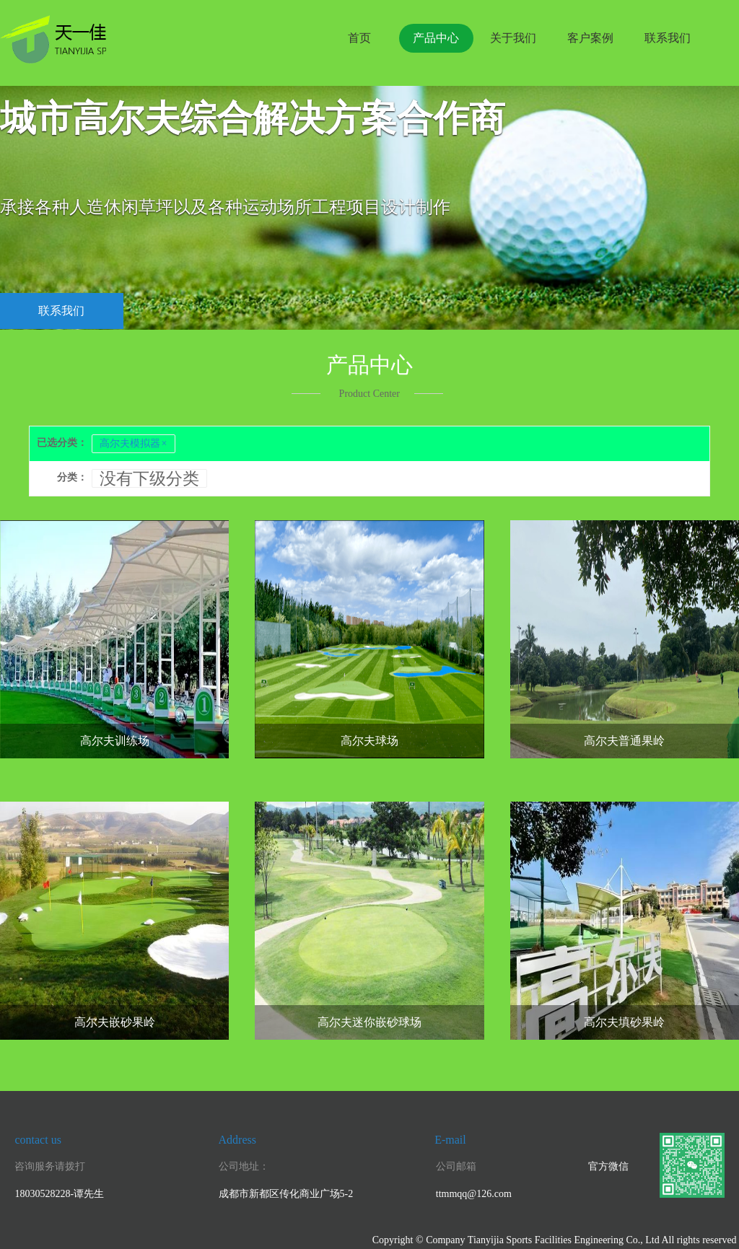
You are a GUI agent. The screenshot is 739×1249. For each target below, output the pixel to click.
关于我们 (513, 38)
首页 (359, 38)
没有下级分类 (149, 478)
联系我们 (667, 38)
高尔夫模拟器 (133, 443)
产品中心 (436, 38)
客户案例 (590, 38)
